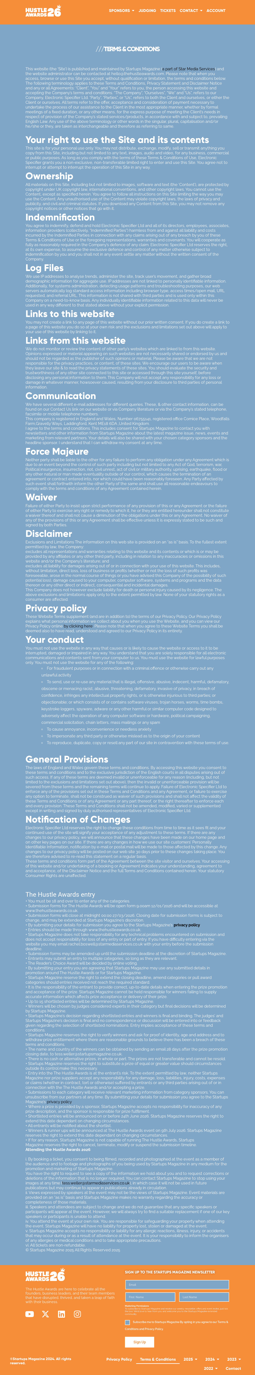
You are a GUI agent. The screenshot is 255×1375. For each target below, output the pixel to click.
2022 (211, 1368)
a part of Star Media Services (188, 69)
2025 (190, 1359)
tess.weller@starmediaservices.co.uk (96, 1183)
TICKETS (168, 10)
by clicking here (78, 626)
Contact (191, 11)
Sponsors (121, 11)
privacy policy (59, 1101)
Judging (147, 10)
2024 (212, 1359)
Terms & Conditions (158, 1359)
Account (216, 10)
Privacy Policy (119, 1359)
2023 (234, 1359)
